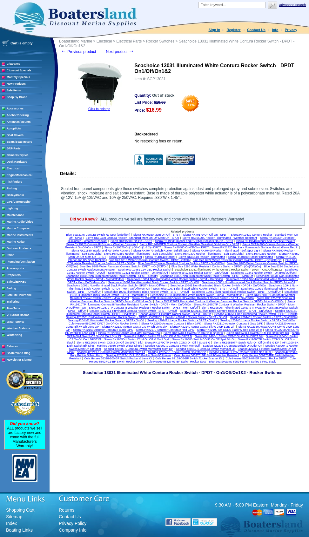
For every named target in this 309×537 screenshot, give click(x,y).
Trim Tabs (13, 308)
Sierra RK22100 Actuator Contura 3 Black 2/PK (171, 323)
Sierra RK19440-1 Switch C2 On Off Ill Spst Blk (193, 333)
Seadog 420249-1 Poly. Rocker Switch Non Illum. (240, 352)
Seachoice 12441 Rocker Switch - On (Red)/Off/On (263, 272)
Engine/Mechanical (19, 175)
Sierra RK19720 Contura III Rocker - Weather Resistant (101, 244)
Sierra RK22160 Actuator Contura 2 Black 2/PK (103, 329)
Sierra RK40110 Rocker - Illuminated (201, 257)
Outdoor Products (19, 248)
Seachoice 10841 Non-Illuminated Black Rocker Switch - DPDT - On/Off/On (218, 285)
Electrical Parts (129, 41)
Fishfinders (14, 181)
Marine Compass (18, 228)
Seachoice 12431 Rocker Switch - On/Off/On (199, 272)
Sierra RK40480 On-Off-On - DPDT (186, 247)
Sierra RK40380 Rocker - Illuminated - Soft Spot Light (138, 253)
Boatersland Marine (75, 41)
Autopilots (14, 128)
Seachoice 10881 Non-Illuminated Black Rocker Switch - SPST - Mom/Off (248, 282)
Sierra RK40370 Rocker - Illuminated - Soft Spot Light (209, 253)
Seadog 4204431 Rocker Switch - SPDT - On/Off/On (263, 317)
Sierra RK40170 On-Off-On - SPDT (205, 234)
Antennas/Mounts (19, 121)
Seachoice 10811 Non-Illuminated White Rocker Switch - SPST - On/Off (111, 276)
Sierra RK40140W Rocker (125, 257)
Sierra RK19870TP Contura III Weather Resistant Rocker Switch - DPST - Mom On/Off (143, 307)
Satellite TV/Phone (19, 295)
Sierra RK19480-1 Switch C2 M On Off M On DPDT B (158, 336)
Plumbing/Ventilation (21, 261)
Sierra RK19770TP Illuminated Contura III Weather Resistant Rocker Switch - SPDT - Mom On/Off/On (220, 301)
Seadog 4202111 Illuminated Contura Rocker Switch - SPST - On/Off (133, 310)
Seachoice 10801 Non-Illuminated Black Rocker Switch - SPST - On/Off (153, 282)
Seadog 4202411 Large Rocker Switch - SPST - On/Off (182, 320)
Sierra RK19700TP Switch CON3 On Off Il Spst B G (177, 342)
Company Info (72, 530)
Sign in (214, 30)
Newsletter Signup (19, 359)
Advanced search (292, 5)
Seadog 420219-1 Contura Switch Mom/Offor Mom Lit (111, 352)
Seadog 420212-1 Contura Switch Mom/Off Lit (205, 348)
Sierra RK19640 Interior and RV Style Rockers (265, 241)
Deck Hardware (17, 161)
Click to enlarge (99, 109)
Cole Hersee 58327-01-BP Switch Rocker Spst (176, 361)
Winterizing (14, 335)
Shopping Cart (20, 510)
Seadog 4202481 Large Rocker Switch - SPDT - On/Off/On (257, 320)
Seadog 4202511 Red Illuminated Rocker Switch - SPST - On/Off (255, 314)
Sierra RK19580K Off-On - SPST (131, 241)
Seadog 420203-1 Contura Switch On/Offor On (232, 345)
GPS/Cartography (18, 201)
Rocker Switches (160, 41)
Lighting (12, 208)
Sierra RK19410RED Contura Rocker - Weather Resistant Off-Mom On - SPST (189, 244)
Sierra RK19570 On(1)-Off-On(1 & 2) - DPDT (132, 247)
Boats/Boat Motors (19, 141)
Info (275, 30)
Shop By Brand (17, 97)
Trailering (13, 301)
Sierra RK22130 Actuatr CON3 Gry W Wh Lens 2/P (134, 326)
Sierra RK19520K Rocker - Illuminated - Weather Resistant (220, 237)
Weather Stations (18, 328)
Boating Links (19, 530)
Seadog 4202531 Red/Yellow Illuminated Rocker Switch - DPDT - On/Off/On (114, 317)
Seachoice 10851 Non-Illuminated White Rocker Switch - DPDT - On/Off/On (175, 279)
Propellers (14, 275)
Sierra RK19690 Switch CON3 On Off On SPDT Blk (109, 342)
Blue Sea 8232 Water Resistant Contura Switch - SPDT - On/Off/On (181, 263)
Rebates (12, 346)
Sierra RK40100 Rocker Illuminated (250, 257)
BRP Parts (14, 148)
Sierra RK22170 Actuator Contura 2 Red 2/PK (165, 329)
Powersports (15, 268)
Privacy (291, 30)
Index (11, 523)
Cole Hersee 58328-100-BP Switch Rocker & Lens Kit (118, 358)
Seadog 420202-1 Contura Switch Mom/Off (172, 345)
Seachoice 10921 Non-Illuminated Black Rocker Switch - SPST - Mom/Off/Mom (117, 285)
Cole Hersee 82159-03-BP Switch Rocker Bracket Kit (188, 358)
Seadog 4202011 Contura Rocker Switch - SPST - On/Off (174, 314)
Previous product (78, 51)
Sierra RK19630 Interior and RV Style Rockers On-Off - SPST (194, 241)
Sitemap (14, 516)
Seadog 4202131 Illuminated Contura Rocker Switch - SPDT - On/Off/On (226, 310)
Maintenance (15, 215)
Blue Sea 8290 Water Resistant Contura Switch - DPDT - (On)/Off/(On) (216, 266)
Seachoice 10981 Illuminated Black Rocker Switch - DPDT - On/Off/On (236, 291)
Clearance (13, 63)
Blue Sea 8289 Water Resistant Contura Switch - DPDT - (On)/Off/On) (124, 266)
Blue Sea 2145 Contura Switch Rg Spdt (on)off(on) (98, 234)
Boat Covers (15, 135)
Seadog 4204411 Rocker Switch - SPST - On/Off (196, 317)
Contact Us (256, 30)
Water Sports (15, 321)
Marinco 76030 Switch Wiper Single (119, 345)
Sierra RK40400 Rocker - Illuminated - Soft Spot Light (226, 250)
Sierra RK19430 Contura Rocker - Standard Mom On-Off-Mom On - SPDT (132, 237)
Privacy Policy (72, 523)
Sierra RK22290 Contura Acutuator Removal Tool (129, 333)
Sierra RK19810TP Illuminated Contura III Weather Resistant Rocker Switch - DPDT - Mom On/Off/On (183, 303)
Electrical (13, 168)
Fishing (12, 188)
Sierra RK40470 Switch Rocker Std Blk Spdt (161, 250)
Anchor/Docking (18, 115)
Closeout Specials (19, 70)
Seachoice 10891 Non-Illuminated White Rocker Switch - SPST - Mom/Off (206, 276)
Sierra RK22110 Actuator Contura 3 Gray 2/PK (233, 323)
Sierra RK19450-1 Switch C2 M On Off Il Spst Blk (257, 333)
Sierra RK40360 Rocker (261, 253)
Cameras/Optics (18, 155)
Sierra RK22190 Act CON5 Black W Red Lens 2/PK (229, 329)
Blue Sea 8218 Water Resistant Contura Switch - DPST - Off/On (149, 260)
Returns (66, 510)
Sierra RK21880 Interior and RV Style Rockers (100, 250)
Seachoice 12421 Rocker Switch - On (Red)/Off (138, 272)
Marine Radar (16, 241)
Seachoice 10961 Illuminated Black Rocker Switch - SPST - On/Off (146, 291)
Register (234, 30)
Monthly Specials (18, 77)
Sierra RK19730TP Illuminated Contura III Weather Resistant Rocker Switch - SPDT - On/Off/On (193, 298)
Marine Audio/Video (20, 221)
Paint (10, 255)
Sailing (11, 288)
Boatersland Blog (18, 353)
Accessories (15, 108)
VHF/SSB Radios (18, 315)
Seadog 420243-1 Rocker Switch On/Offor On (177, 352)
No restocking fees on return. (158, 141)
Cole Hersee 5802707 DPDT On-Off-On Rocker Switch (103, 323)
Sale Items (14, 90)
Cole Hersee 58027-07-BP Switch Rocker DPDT (255, 358)
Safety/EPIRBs (16, 281)
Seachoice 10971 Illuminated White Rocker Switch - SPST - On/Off (195, 288)
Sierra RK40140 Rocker (160, 257)
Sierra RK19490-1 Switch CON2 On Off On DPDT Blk (229, 336)
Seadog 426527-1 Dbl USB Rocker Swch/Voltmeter (138, 355)
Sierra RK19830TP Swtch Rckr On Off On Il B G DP (246, 342)
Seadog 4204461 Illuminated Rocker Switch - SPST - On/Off (106, 320)
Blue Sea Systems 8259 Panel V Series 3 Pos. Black (242, 361)
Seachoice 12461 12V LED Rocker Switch (144, 269)
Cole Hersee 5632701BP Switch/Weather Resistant (206, 355)
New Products (16, 83)
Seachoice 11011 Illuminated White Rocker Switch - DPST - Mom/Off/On (197, 295)
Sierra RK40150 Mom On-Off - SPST (156, 234)
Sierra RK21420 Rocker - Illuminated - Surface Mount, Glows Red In (255, 247)
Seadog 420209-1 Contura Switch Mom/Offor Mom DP (138, 348)
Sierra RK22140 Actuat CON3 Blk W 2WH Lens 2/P (202, 326)
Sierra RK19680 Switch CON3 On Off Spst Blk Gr (203, 339)
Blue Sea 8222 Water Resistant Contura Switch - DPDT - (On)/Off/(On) (237, 260)
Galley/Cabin (15, 195)
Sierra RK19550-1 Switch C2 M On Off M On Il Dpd (136, 339)
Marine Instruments (20, 235)
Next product (120, 51)
